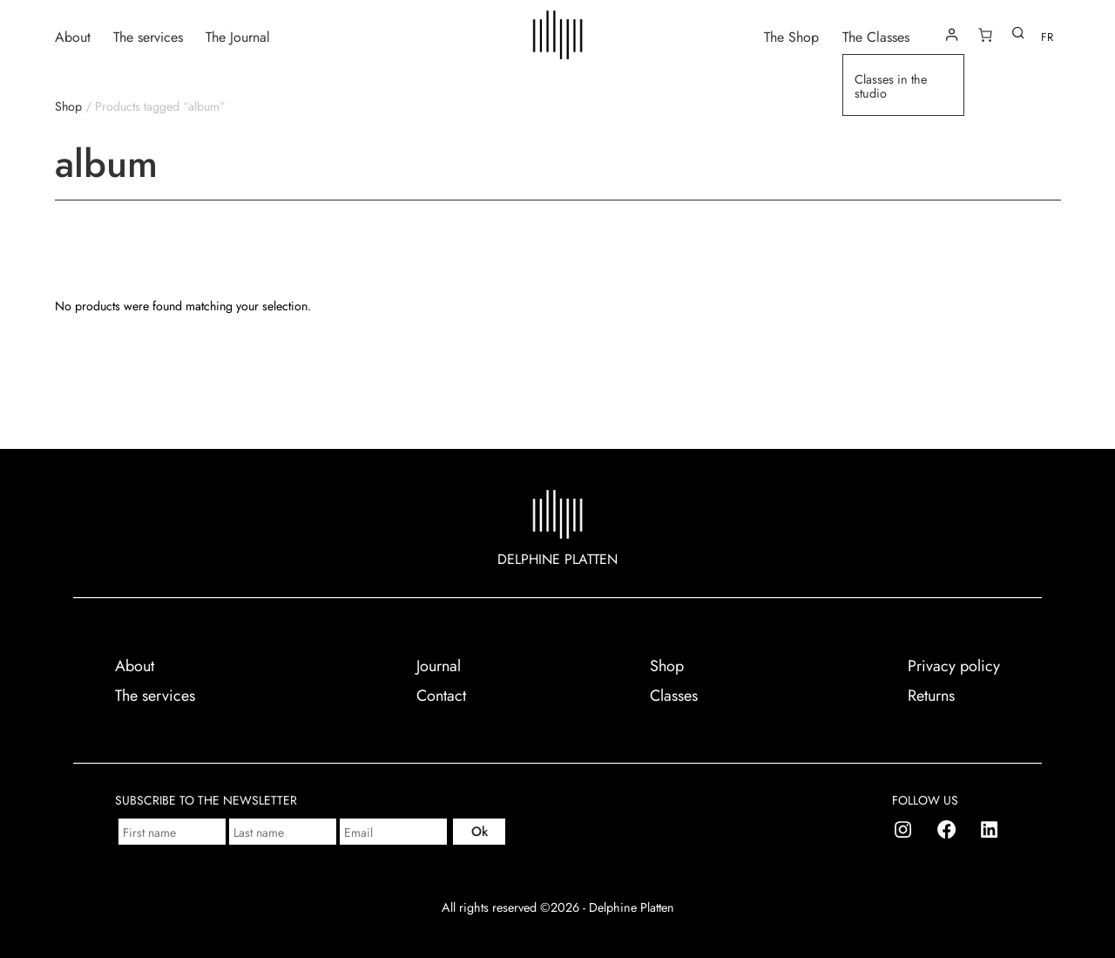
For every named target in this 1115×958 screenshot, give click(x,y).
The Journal (238, 36)
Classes (674, 695)
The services (148, 36)
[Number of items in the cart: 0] (985, 35)
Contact (441, 695)
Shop (68, 106)
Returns (931, 695)
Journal (438, 666)
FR (1047, 37)
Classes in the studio (891, 87)
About (73, 36)
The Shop (791, 36)
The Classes (875, 36)
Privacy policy (954, 666)
